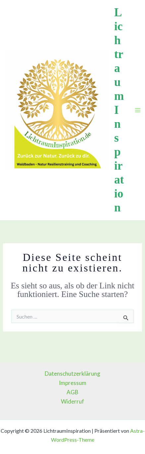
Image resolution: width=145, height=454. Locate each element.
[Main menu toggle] (137, 110)
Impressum (72, 382)
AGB (72, 392)
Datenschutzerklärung (72, 373)
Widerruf (72, 401)
